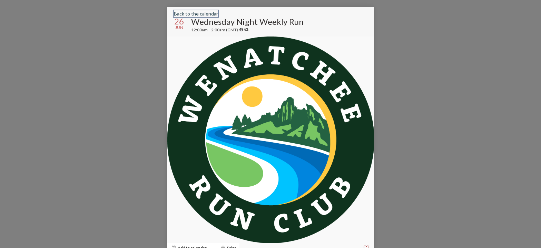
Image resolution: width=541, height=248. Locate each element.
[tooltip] (241, 30)
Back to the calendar (196, 14)
